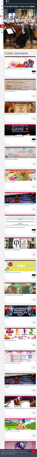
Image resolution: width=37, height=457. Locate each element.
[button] (20, 66)
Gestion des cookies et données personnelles (10, 455)
